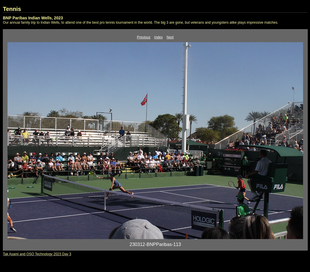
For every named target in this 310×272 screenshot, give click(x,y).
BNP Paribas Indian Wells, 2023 (33, 18)
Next (170, 37)
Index (158, 37)
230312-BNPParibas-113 (155, 244)
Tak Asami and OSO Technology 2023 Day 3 (37, 254)
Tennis (12, 9)
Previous (143, 37)
